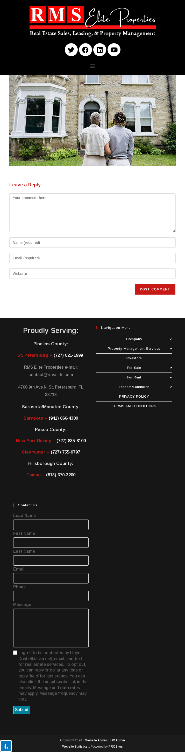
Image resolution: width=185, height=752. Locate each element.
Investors (134, 358)
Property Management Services (140, 349)
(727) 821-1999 (68, 355)
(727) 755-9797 (65, 452)
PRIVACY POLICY (134, 396)
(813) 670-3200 (60, 474)
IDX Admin (117, 740)
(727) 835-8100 (71, 440)
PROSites (116, 746)
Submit (22, 709)
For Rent (149, 377)
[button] (92, 65)
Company (149, 339)
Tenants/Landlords (145, 387)
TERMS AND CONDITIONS (134, 406)
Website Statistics (75, 746)
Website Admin (96, 740)
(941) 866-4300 (63, 418)
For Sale (149, 368)
